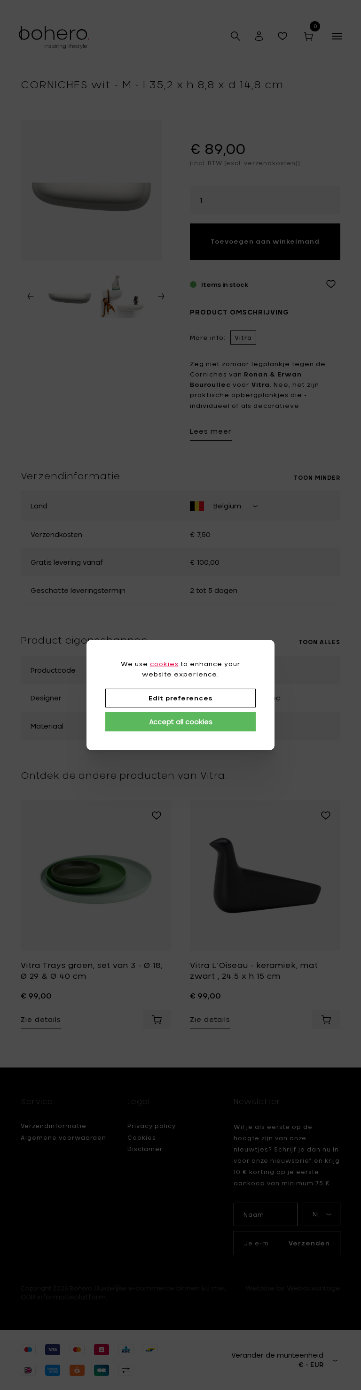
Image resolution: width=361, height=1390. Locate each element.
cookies (164, 664)
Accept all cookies (180, 722)
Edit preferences (180, 698)
